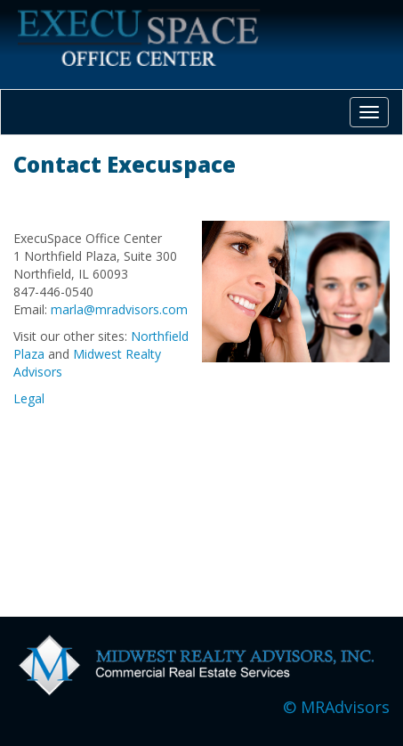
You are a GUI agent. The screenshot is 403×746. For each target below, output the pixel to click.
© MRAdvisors (336, 707)
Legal (28, 398)
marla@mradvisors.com (119, 309)
